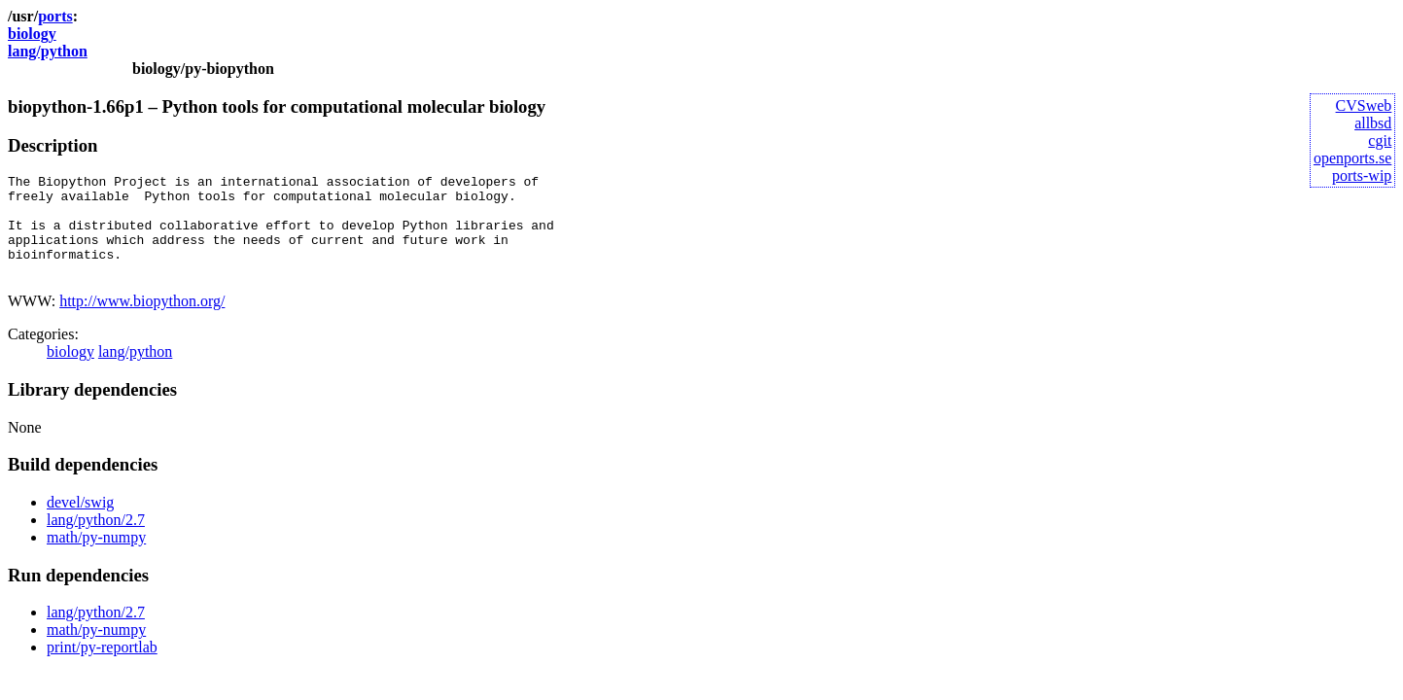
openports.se (1352, 158)
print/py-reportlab (102, 667)
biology (32, 33)
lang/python (48, 51)
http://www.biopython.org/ (142, 321)
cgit (1379, 140)
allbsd (1372, 123)
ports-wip (1361, 175)
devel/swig (80, 522)
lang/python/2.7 (96, 540)
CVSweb (1364, 105)
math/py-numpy (96, 557)
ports (55, 16)
